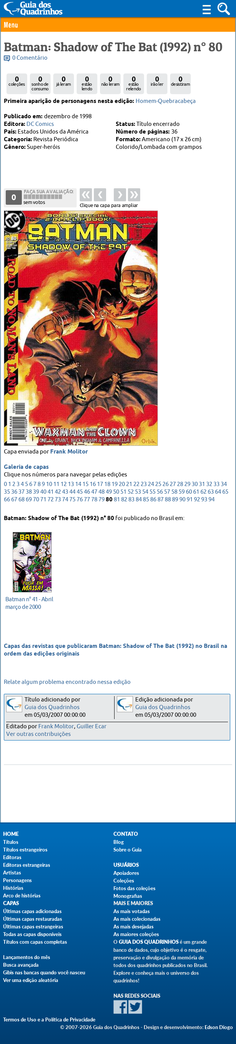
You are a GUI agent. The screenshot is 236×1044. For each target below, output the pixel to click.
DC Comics (40, 124)
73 (58, 500)
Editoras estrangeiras (26, 865)
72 (51, 500)
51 (123, 493)
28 (180, 485)
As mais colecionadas (137, 919)
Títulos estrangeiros (25, 850)
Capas (11, 903)
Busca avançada (21, 965)
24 (151, 485)
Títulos (10, 842)
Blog (118, 842)
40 (43, 493)
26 (165, 485)
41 (51, 493)
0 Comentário (30, 58)
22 (136, 485)
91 (190, 500)
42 (58, 493)
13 (71, 485)
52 (131, 493)
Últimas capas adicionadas (32, 911)
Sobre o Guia (127, 850)
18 (107, 485)
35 (7, 493)
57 (167, 493)
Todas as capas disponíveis (32, 934)
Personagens (17, 880)
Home (10, 834)
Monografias (127, 896)
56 (160, 493)
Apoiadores (126, 873)
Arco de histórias (22, 895)
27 (173, 485)
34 (224, 485)
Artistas (12, 872)
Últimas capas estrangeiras (33, 926)
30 (195, 485)
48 (101, 493)
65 (225, 493)
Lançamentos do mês (26, 957)
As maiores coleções (136, 934)
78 (94, 500)
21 (129, 485)
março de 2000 (30, 602)
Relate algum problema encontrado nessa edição (67, 682)
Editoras (12, 857)
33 (216, 485)
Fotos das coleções (134, 888)
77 (87, 500)
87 (160, 500)
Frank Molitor (69, 453)
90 (182, 500)
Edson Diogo (219, 1027)
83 (131, 500)
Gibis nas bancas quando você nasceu (44, 972)
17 (100, 485)
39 (36, 493)
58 (174, 493)
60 (189, 493)
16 (93, 485)
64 (218, 493)
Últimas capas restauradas (32, 919)
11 (56, 485)
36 (14, 493)
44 (72, 493)
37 (21, 493)
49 (109, 493)
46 (87, 493)
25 (158, 485)
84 (139, 500)
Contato (125, 834)
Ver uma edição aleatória (30, 980)
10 (49, 485)
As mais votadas (131, 911)
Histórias (13, 888)
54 (145, 493)
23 (144, 485)
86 (153, 500)
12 (64, 485)
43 (65, 493)
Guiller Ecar (92, 726)
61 (196, 493)
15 (85, 485)
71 (43, 500)
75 (72, 500)
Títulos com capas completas (35, 942)
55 (152, 493)
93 (204, 500)
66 (7, 500)
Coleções (123, 881)
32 (209, 485)
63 (211, 493)
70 (36, 500)
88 (168, 500)
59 (182, 493)
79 (101, 500)
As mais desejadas (133, 926)
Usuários (126, 865)
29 (187, 485)
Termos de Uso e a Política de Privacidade (49, 1019)
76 (80, 500)
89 (175, 500)
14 (78, 485)
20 (122, 485)
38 (29, 493)
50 (116, 493)
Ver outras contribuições (38, 734)
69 (29, 500)
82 (124, 500)
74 (65, 500)
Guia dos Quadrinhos (52, 707)
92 (197, 500)
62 (203, 493)
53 (138, 493)
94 (211, 500)
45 (80, 493)
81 (117, 500)
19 (114, 485)
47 (94, 493)
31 (202, 485)
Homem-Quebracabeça (166, 101)
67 (14, 500)
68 (21, 500)
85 (146, 500)
